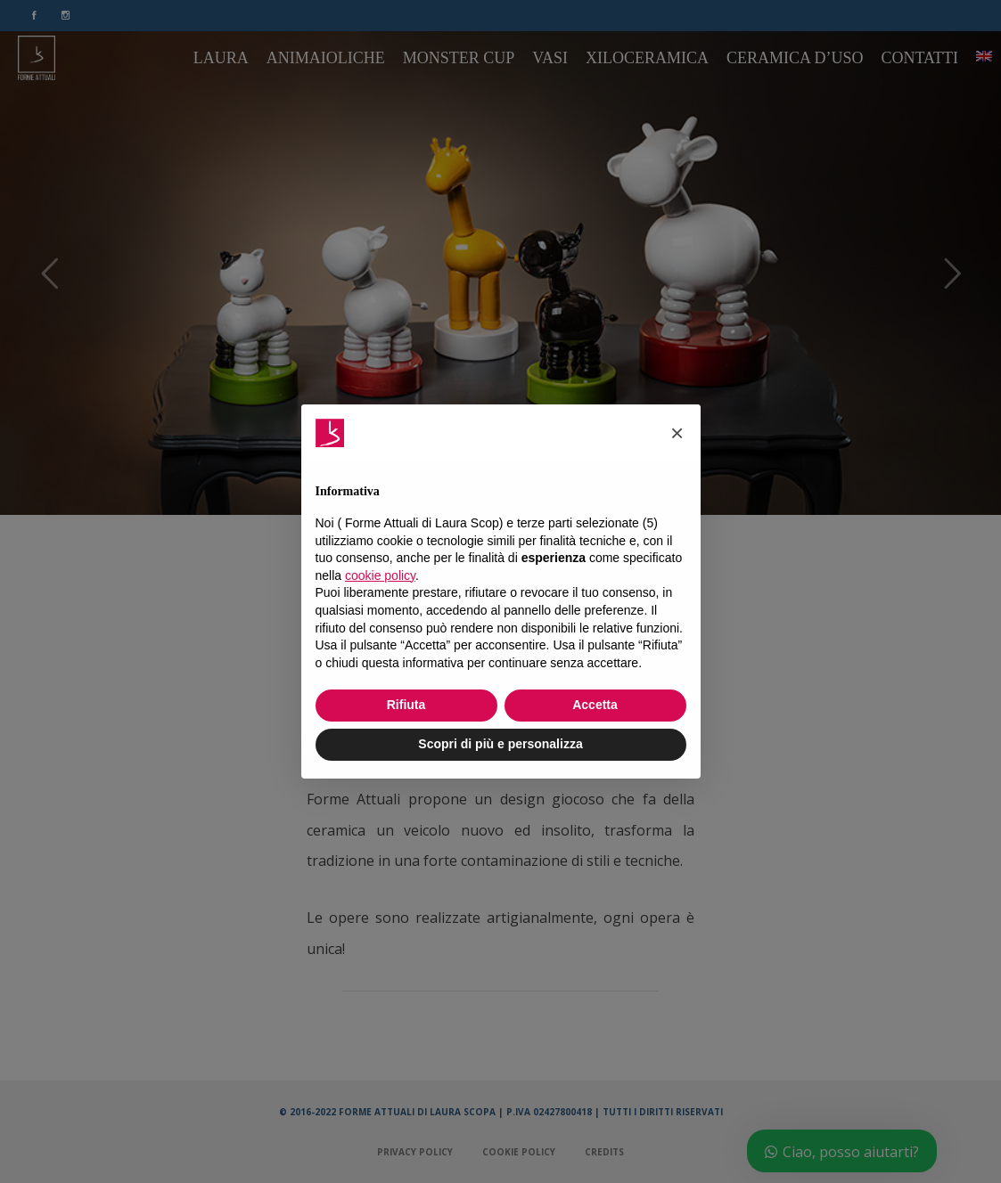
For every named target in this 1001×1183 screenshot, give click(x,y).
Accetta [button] (595, 705)
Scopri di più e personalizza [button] (500, 744)
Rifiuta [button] (406, 705)
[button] (677, 433)
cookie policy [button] (380, 575)
